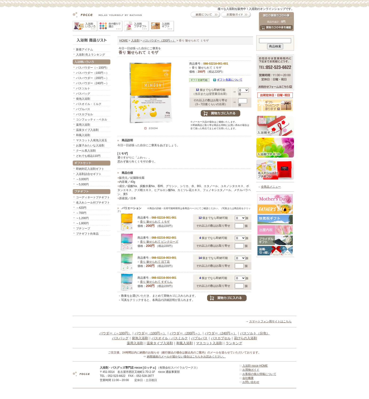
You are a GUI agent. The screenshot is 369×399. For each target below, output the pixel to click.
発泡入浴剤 (83, 98)
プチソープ (83, 228)
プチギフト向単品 (87, 233)
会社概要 (248, 378)
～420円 (81, 207)
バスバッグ (83, 93)
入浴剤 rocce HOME (255, 365)
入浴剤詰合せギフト (88, 174)
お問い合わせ (250, 382)
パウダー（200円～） (185, 333)
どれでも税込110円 (88, 156)
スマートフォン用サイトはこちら (270, 321)
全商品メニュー (271, 186)
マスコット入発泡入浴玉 (91, 140)
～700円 (81, 213)
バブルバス (83, 109)
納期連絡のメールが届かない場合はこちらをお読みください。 (186, 356)
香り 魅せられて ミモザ (155, 221)
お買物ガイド (250, 369)
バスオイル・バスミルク (170, 338)
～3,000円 (82, 179)
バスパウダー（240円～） (92, 83)
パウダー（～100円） (115, 333)
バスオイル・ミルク (88, 104)
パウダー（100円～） (150, 333)
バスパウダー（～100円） (92, 67)
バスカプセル (84, 114)
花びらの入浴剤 (245, 338)
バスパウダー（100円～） (92, 73)
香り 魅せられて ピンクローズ (159, 241)
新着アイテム (84, 49)
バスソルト (83, 88)
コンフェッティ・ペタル (91, 119)
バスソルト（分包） (255, 333)
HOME (123, 40)
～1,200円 (82, 218)
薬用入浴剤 (83, 124)
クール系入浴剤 (86, 150)
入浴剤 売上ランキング (90, 54)
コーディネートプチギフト (93, 197)
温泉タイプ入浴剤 (87, 130)
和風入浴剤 (83, 135)
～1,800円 (82, 223)
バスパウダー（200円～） (92, 78)
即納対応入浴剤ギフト (90, 168)
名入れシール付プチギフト (93, 202)
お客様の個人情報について (259, 374)
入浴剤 (135, 40)
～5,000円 (82, 184)
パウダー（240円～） (221, 333)
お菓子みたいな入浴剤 (90, 145)
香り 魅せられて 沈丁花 (155, 261)
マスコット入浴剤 (209, 343)
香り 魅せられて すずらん (156, 281)
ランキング (234, 343)
